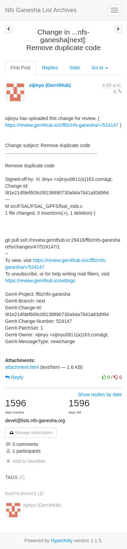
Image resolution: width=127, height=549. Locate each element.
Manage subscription (31, 432)
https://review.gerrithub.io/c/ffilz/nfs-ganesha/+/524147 (62, 125)
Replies (50, 67)
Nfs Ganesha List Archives (41, 10)
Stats (74, 67)
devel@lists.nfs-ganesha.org (35, 420)
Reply (14, 377)
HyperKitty (62, 540)
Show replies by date (100, 394)
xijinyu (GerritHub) (50, 85)
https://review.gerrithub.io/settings (40, 280)
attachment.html (22, 367)
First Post (20, 67)
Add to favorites (25, 461)
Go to (100, 67)
